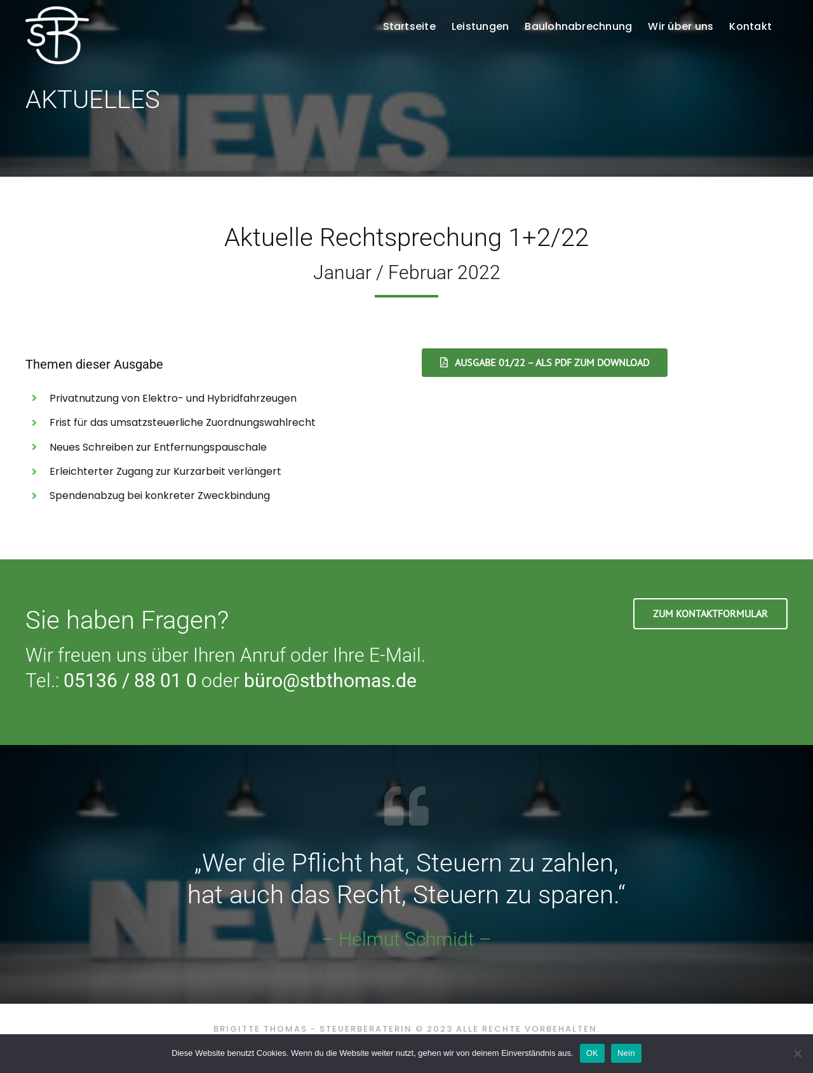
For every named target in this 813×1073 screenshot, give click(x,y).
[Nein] (797, 1053)
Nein (626, 1053)
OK (592, 1053)
